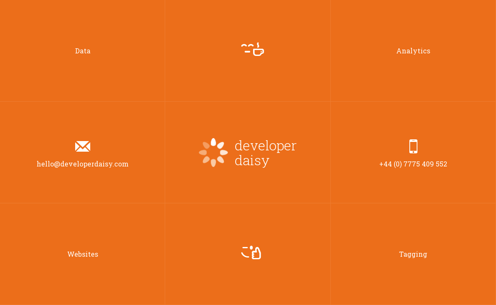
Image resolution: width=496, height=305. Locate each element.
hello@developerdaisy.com (82, 153)
